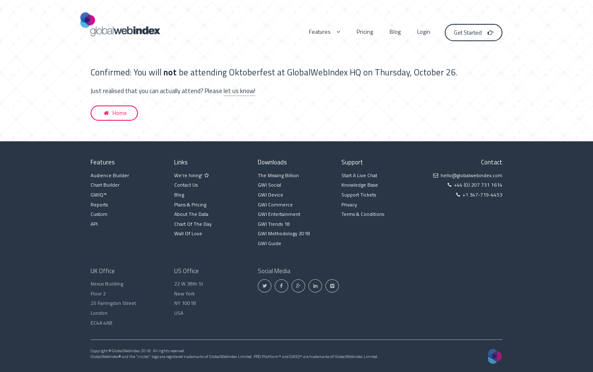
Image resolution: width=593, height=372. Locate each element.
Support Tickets (358, 195)
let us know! (239, 91)
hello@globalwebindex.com (471, 175)
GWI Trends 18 (274, 224)
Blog (395, 31)
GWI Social (269, 185)
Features (324, 31)
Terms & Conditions (362, 214)
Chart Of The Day (193, 224)
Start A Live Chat (359, 175)
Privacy (349, 204)
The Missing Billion (278, 175)
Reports (99, 204)
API (94, 224)
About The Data (191, 214)
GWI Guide (269, 243)
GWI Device (270, 195)
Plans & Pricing (190, 204)
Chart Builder (105, 185)
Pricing (365, 31)
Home (115, 113)
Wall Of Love (188, 233)
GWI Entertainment (279, 214)
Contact (491, 162)
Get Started (473, 32)
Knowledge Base (359, 185)
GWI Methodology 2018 (284, 233)
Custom (99, 214)
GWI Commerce (275, 204)
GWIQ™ (99, 195)
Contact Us (186, 185)
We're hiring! (191, 175)
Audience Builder (110, 175)
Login (423, 31)
